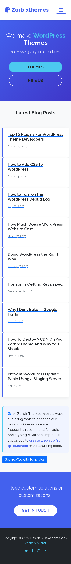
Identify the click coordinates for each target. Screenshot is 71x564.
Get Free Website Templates (24, 459)
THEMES (35, 67)
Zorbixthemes (27, 10)
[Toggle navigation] (61, 10)
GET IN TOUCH (35, 510)
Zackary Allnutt (35, 543)
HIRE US (35, 80)
